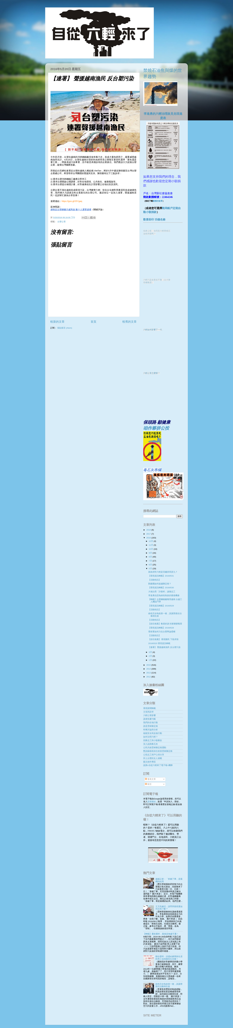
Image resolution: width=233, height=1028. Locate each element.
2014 (148, 669)
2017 (148, 534)
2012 (148, 677)
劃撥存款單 (158, 201)
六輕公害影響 (149, 715)
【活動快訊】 (154, 580)
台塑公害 (61, 222)
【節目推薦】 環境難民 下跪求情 (163, 639)
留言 (148, 784)
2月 (150, 656)
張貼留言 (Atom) (64, 328)
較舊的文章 (129, 321)
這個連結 (151, 801)
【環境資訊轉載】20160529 (161, 606)
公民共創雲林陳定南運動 (154, 747)
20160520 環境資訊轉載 (159, 643)
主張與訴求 (148, 712)
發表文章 (150, 779)
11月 (151, 545)
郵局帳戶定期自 (171, 208)
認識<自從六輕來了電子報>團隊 (158, 765)
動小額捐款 (150, 212)
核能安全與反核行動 (152, 733)
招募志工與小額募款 (152, 740)
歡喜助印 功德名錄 (154, 219)
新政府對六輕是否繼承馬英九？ (162, 572)
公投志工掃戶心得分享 (153, 755)
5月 (150, 568)
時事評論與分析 (150, 730)
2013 (148, 673)
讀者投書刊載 (149, 719)
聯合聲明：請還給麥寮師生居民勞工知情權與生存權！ (168, 957)
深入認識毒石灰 (150, 744)
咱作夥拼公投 (156, 428)
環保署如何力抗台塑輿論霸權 (161, 632)
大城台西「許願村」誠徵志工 (161, 591)
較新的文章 (57, 321)
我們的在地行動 (150, 722)
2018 (148, 530)
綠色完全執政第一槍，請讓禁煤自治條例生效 (168, 985)
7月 (150, 561)
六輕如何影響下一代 (152, 330)
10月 (151, 549)
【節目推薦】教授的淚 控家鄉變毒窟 (165, 624)
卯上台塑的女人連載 (152, 758)
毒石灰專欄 (152, 470)
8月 (150, 557)
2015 (148, 665)
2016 (148, 538)
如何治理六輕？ (150, 737)
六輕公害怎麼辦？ (151, 373)
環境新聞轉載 (149, 708)
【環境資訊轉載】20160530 (161, 587)
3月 (150, 652)
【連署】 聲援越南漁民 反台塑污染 (164, 647)
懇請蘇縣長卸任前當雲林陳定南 (157, 751)
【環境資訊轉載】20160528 (161, 628)
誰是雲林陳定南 (150, 726)
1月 (150, 660)
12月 (151, 541)
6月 (150, 565)
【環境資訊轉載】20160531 (161, 576)
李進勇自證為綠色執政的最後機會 (164, 595)
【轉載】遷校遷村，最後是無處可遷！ (161, 934)
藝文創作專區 (149, 762)
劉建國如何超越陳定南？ (159, 584)
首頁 (93, 321)
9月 (150, 553)
